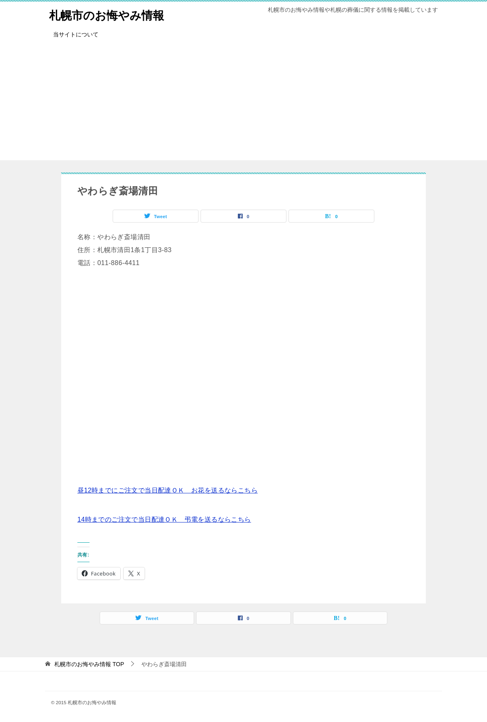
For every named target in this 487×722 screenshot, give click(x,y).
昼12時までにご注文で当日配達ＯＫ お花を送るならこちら (167, 490)
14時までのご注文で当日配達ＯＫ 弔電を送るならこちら (164, 519)
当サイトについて (75, 34)
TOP (89, 664)
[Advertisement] (243, 103)
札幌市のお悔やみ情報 (110, 14)
